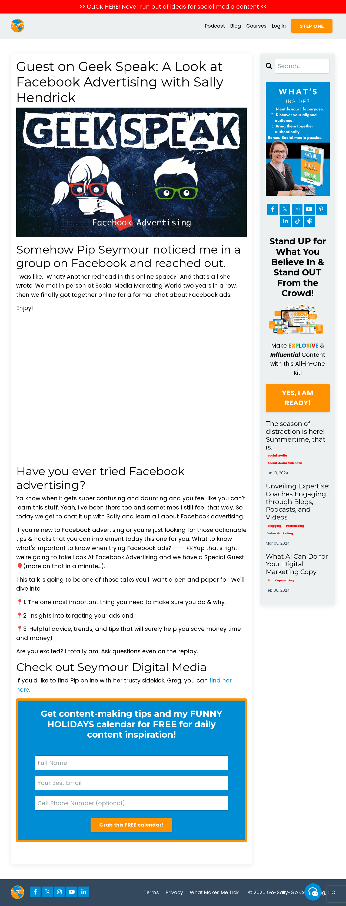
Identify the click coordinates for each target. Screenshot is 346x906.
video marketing (280, 533)
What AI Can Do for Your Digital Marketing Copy (297, 564)
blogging (274, 526)
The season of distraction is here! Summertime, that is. (295, 435)
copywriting (284, 580)
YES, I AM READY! (297, 398)
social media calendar (284, 463)
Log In (279, 25)
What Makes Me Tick (214, 892)
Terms (151, 892)
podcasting (295, 526)
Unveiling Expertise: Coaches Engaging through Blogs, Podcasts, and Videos (298, 501)
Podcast (215, 25)
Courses (256, 25)
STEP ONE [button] (312, 26)
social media (277, 456)
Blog (235, 25)
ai (268, 580)
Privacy (174, 892)
